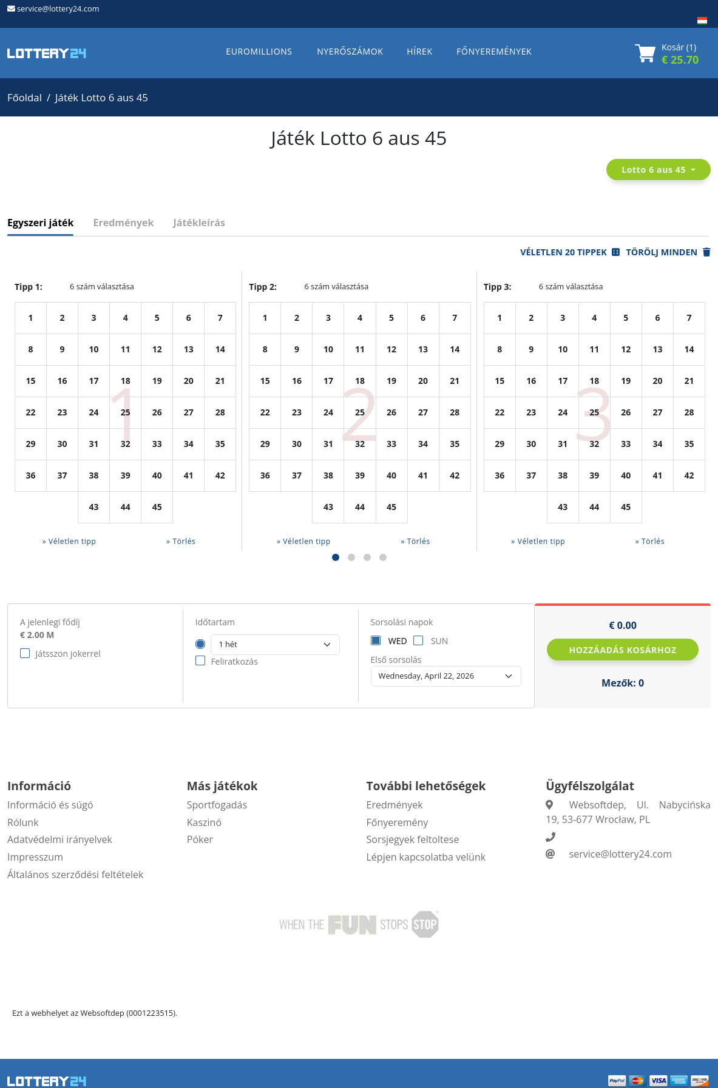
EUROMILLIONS (259, 51)
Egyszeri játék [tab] (40, 222)
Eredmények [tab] (123, 222)
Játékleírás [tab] (199, 222)
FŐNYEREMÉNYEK (494, 51)
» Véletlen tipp (69, 541)
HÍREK (419, 51)
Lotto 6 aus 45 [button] (654, 169)
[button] (336, 557)
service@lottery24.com (58, 8)
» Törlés (180, 541)
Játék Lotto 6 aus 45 (101, 97)
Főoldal (24, 97)
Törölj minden (668, 252)
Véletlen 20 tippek (570, 252)
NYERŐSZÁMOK (350, 51)
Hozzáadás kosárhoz (622, 649)
